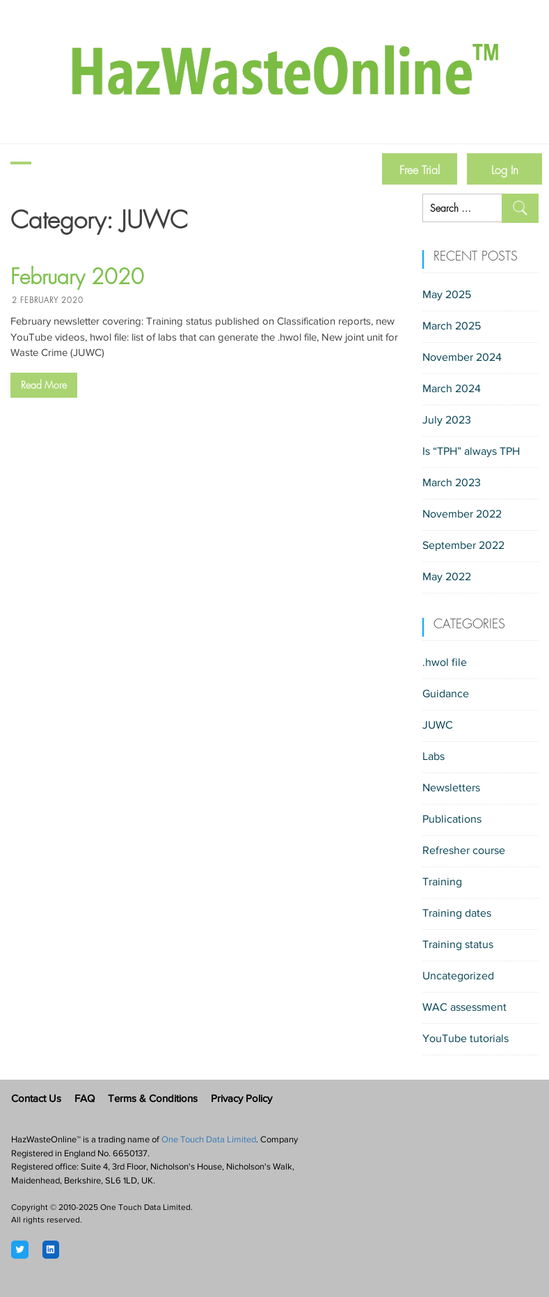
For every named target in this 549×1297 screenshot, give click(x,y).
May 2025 (446, 295)
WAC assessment (464, 1007)
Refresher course (463, 851)
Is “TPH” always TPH (471, 452)
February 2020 (77, 277)
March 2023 (451, 483)
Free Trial (419, 170)
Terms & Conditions (153, 1099)
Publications (452, 819)
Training (442, 882)
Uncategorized (458, 976)
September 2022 (463, 546)
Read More (44, 385)
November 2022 (462, 514)
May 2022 (446, 577)
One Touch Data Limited (208, 1139)
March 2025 (451, 326)
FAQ (84, 1099)
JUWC (437, 725)
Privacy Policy (241, 1099)
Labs (433, 757)
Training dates (456, 913)
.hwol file (444, 663)
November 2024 (462, 358)
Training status (457, 945)
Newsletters (451, 788)
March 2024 (451, 389)
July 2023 (446, 420)
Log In (504, 170)
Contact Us (36, 1099)
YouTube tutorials (465, 1039)
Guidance (445, 694)
